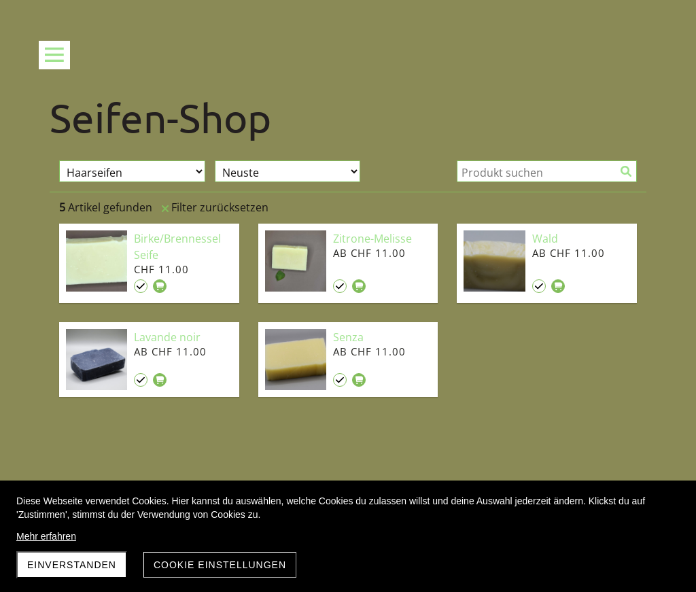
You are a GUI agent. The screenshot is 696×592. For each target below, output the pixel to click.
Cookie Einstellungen (220, 564)
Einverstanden (71, 564)
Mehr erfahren (46, 536)
